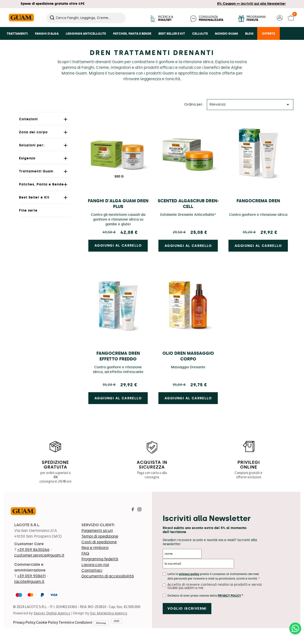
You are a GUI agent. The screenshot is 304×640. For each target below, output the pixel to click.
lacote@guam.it (29, 581)
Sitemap (101, 623)
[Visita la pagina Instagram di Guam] (139, 510)
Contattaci (91, 570)
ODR (116, 620)
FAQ (85, 553)
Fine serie (28, 210)
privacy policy (189, 574)
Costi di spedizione (99, 542)
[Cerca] (86, 18)
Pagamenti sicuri (97, 530)
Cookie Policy (47, 622)
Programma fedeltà (99, 559)
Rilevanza (250, 104)
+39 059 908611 (31, 576)
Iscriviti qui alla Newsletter (251, 4)
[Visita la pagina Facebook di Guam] (133, 510)
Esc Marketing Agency (108, 613)
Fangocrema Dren (258, 200)
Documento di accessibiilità (107, 576)
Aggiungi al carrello (188, 246)
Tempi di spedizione (99, 536)
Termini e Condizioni (75, 622)
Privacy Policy (24, 622)
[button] (280, 19)
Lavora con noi (95, 564)
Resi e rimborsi (95, 547)
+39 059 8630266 (33, 549)
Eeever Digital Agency (52, 613)
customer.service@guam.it (39, 555)
